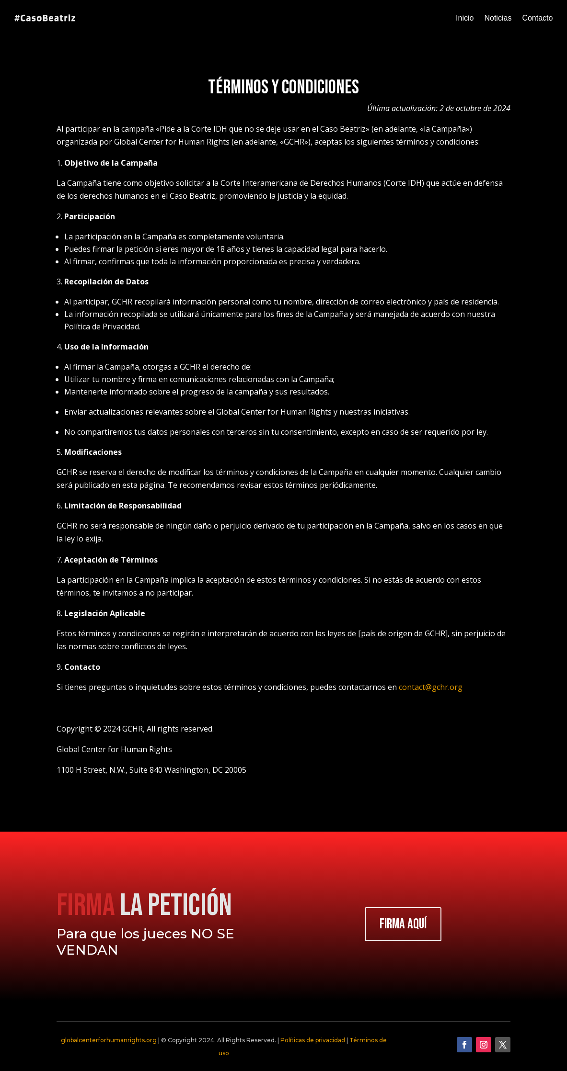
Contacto (537, 18)
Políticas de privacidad (312, 1040)
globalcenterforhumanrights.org (109, 1040)
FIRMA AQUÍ (403, 924)
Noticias (497, 18)
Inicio (465, 18)
